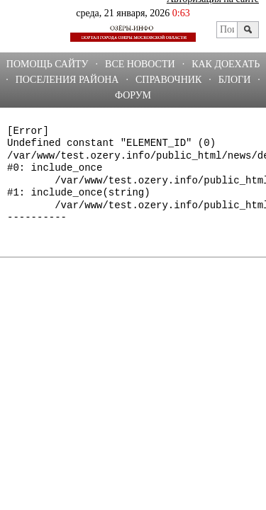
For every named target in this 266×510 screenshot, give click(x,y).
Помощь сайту (47, 64)
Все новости (140, 64)
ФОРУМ (133, 95)
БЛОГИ (234, 79)
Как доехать (226, 64)
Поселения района (67, 79)
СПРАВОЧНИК (168, 79)
